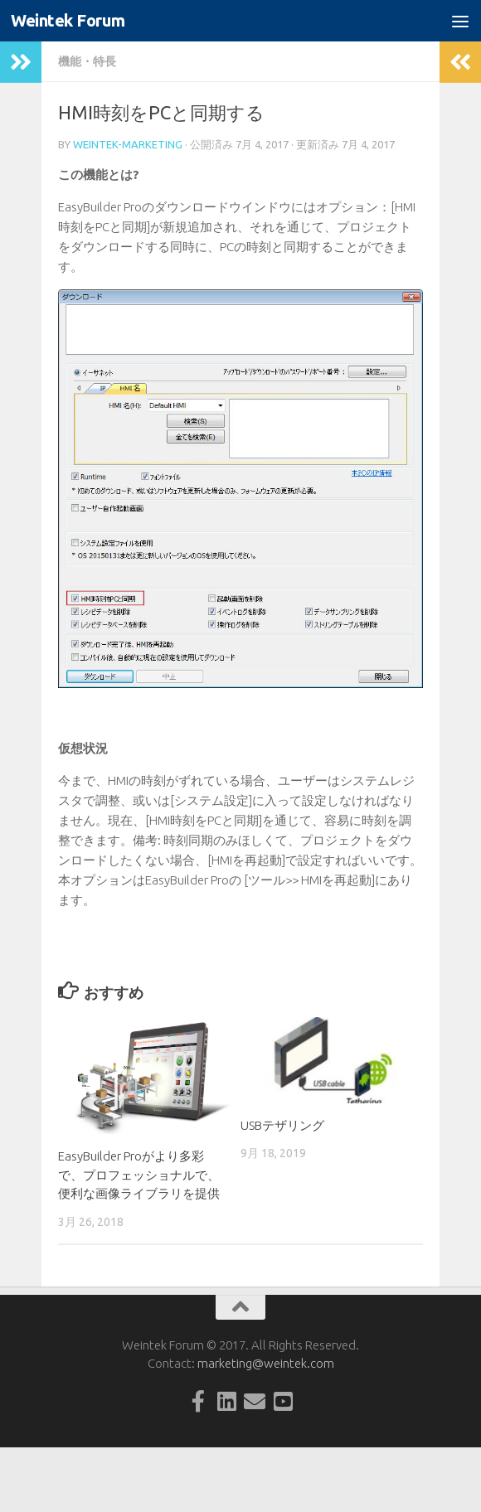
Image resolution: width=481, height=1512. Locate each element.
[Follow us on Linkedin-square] (226, 1401)
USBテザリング (282, 1125)
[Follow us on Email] (254, 1401)
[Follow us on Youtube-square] (283, 1401)
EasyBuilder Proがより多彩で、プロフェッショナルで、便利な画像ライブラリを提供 (139, 1174)
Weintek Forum (70, 21)
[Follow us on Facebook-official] (198, 1401)
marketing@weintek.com (265, 1363)
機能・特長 (87, 61)
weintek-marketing (127, 144)
